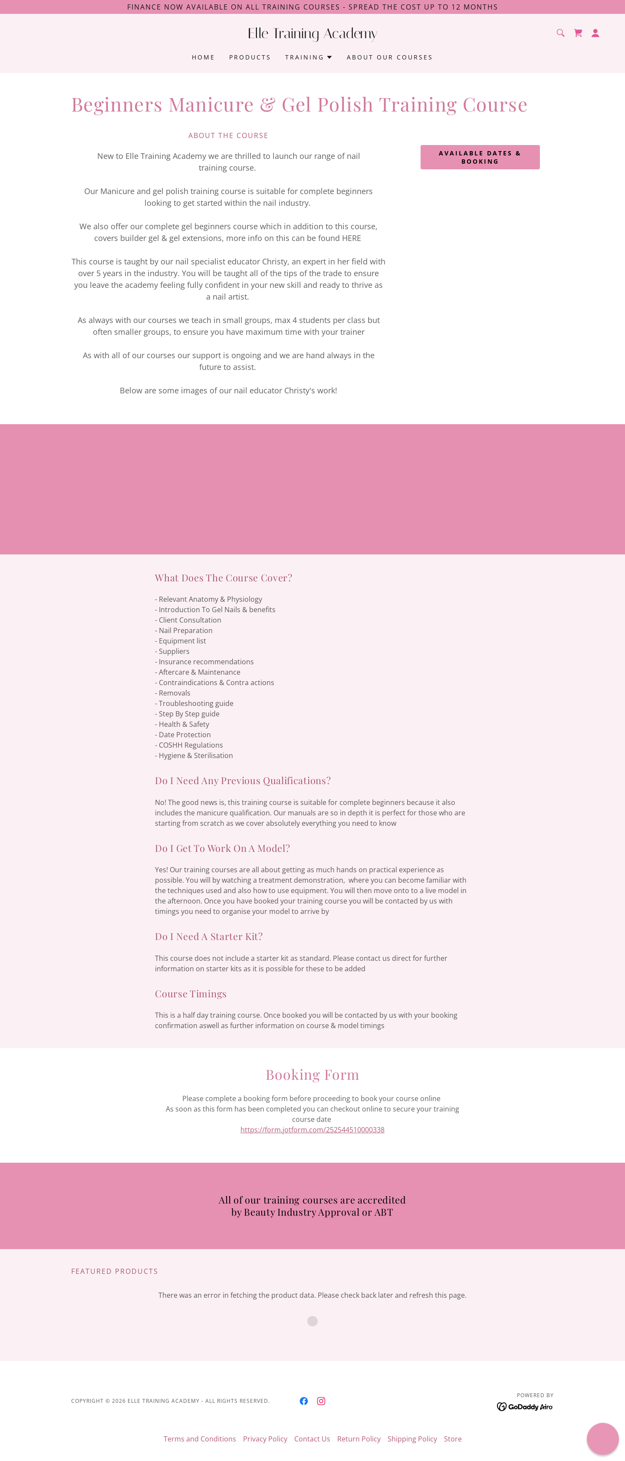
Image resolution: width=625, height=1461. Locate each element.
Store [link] (453, 1439)
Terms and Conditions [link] (200, 1439)
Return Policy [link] (359, 1439)
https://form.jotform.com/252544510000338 (312, 1130)
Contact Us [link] (312, 1439)
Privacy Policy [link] (265, 1439)
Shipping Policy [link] (412, 1439)
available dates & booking (480, 157)
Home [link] (203, 57)
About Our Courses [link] (390, 57)
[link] (312, 35)
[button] (595, 33)
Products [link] (250, 57)
